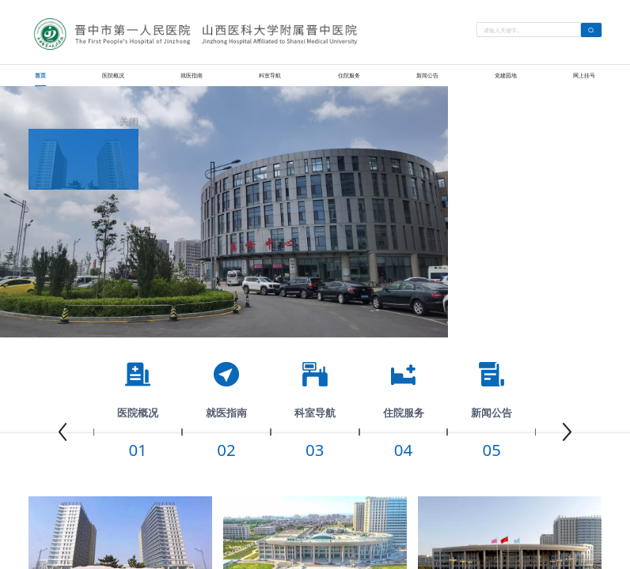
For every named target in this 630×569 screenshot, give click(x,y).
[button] (62, 432)
